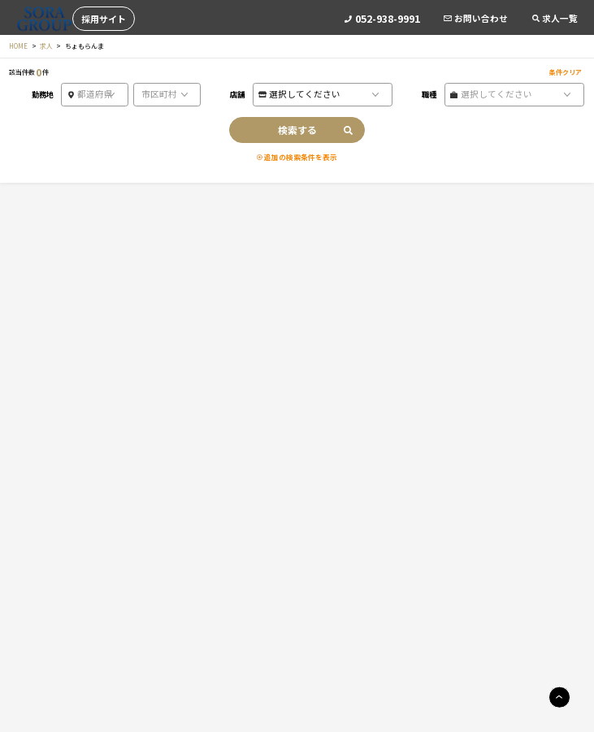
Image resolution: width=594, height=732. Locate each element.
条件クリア (565, 71)
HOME (18, 45)
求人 (46, 45)
